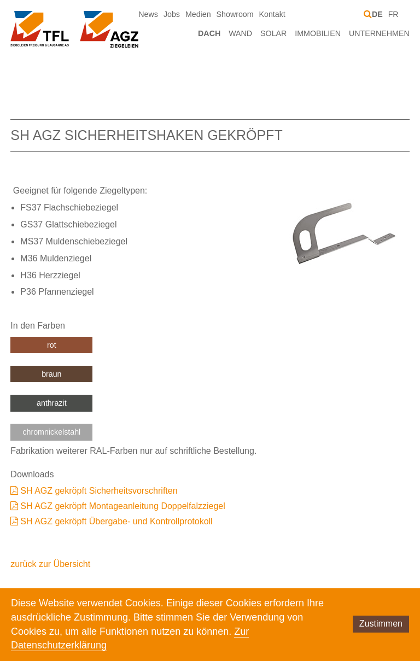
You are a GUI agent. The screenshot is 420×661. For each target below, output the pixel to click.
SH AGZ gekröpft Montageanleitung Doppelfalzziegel (122, 506)
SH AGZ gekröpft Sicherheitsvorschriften (98, 490)
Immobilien (318, 33)
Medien (198, 14)
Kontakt (272, 14)
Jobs (172, 14)
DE (377, 14)
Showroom (235, 14)
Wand (240, 33)
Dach (209, 33)
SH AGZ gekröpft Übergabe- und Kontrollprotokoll (116, 521)
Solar (273, 33)
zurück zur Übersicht (50, 564)
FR (393, 14)
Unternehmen (379, 33)
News (148, 14)
